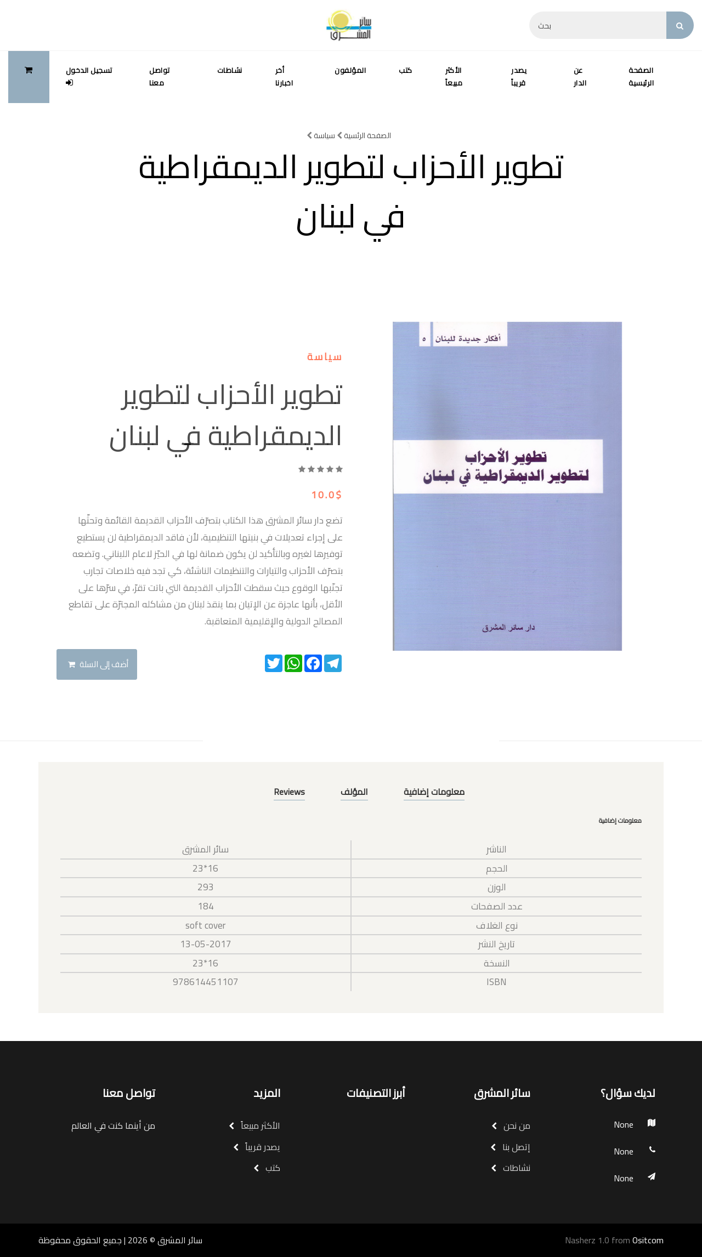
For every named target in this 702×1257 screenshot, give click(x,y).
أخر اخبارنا (284, 76)
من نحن (510, 1125)
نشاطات (229, 70)
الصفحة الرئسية (364, 135)
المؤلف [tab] (354, 792)
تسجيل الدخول (89, 75)
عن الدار (580, 76)
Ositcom (648, 1240)
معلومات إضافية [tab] (434, 792)
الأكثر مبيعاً (454, 76)
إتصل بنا (510, 1147)
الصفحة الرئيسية (641, 76)
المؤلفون (350, 70)
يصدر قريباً (518, 76)
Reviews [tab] (289, 792)
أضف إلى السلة (98, 664)
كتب (405, 70)
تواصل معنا (159, 76)
